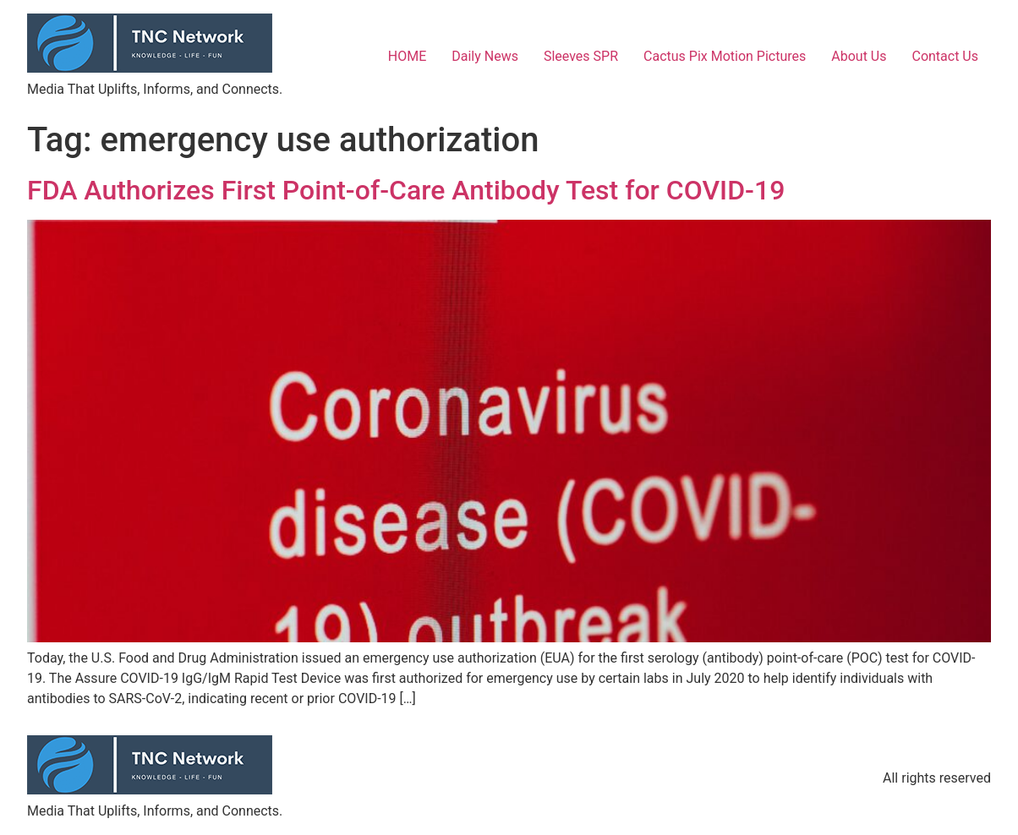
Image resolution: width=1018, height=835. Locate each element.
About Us (858, 56)
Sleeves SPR (581, 56)
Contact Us (944, 56)
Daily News (485, 56)
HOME (407, 56)
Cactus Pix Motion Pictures (724, 56)
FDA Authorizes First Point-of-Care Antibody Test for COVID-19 (406, 190)
